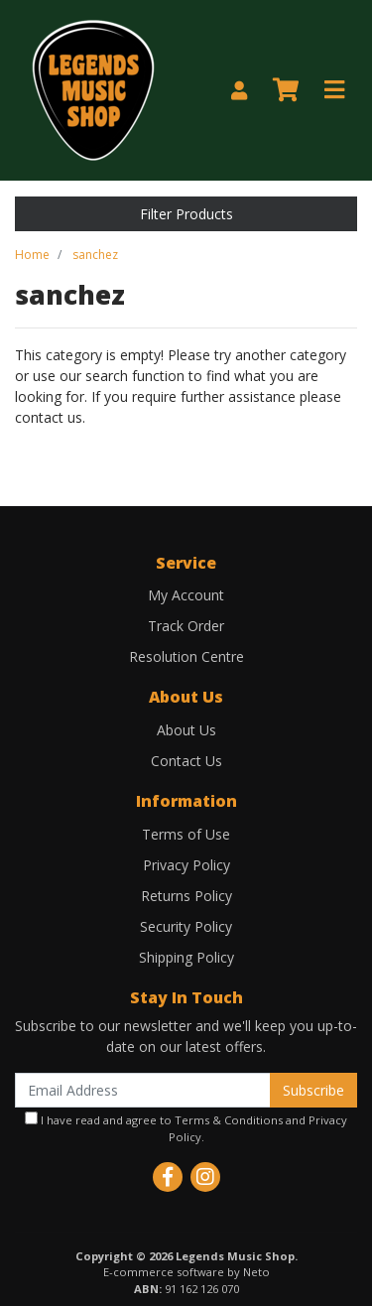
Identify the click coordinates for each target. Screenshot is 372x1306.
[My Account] (239, 90)
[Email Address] (143, 1090)
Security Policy (186, 926)
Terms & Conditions (229, 1119)
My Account (186, 595)
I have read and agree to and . (186, 1127)
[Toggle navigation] (334, 90)
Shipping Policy (186, 957)
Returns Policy (186, 895)
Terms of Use (186, 834)
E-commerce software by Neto (186, 1271)
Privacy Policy (186, 864)
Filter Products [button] (186, 213)
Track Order (186, 625)
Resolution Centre (186, 656)
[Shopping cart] (285, 90)
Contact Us (186, 760)
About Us (186, 729)
